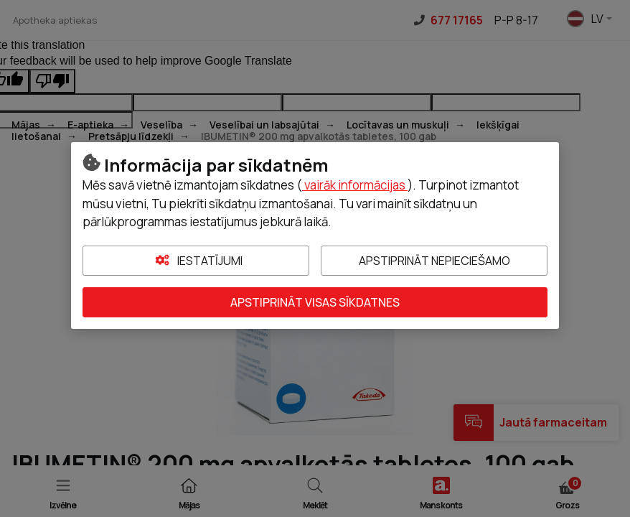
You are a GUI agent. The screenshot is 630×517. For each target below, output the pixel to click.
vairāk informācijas (355, 185)
